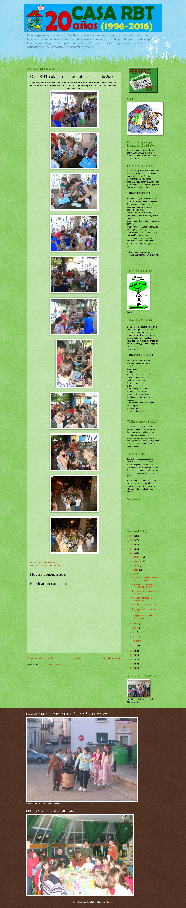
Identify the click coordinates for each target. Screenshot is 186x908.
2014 (132, 553)
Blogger (109, 902)
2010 (132, 664)
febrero (136, 641)
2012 (132, 655)
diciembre (137, 557)
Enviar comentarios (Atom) (51, 664)
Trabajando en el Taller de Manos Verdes (143, 617)
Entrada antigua (111, 658)
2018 (132, 536)
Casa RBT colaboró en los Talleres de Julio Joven (143, 585)
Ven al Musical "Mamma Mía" (145, 605)
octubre (136, 565)
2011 (132, 659)
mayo (135, 628)
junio (135, 624)
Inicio (77, 658)
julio (135, 574)
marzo (136, 636)
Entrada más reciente (40, 658)
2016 (132, 545)
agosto (136, 570)
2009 (132, 668)
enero (135, 645)
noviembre (138, 561)
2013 (132, 651)
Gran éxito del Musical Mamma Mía (142, 599)
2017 (132, 540)
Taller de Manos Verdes (49, 566)
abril (135, 632)
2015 (132, 549)
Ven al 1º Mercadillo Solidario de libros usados (145, 579)
